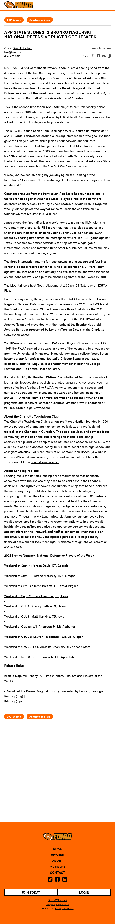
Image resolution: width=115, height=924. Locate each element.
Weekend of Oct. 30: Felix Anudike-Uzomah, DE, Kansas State (47, 646)
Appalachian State (39, 20)
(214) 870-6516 (12, 56)
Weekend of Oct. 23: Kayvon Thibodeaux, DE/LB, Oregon (43, 636)
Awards (57, 854)
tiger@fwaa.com (13, 52)
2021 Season (14, 20)
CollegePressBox (64, 908)
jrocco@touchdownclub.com (27, 457)
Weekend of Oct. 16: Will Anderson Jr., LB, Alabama (39, 626)
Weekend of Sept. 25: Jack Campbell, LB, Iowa (36, 596)
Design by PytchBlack (57, 904)
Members (57, 866)
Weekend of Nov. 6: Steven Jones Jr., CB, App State (39, 657)
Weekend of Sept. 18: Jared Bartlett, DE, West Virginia (41, 586)
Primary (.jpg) (13, 696)
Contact (57, 872)
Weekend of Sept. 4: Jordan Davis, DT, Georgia (36, 565)
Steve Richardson (22, 48)
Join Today (31, 892)
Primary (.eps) (14, 701)
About (57, 860)
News (57, 848)
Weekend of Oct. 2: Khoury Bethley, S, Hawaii (35, 606)
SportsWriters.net (57, 900)
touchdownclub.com (45, 462)
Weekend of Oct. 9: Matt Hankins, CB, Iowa (34, 616)
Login (84, 892)
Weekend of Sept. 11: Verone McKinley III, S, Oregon (39, 575)
